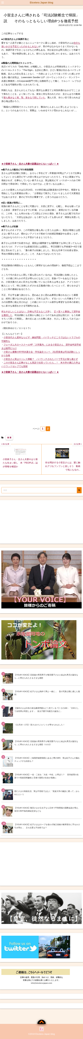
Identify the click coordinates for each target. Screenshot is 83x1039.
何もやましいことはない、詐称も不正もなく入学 (25, 311)
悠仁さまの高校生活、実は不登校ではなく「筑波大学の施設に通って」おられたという (46, 792)
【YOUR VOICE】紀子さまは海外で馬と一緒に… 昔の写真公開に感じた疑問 (47, 693)
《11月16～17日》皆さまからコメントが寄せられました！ (39, 725)
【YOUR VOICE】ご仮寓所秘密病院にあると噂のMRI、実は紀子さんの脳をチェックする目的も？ (47, 759)
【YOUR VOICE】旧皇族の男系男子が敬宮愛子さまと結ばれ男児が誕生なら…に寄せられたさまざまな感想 (46, 676)
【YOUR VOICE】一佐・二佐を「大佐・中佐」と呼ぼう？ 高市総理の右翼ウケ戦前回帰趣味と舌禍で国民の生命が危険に (46, 776)
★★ (30, 164)
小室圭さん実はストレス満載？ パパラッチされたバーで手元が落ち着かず (41, 359)
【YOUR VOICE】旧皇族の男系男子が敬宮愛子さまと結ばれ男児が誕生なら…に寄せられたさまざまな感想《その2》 (46, 743)
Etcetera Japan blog (41, 2)
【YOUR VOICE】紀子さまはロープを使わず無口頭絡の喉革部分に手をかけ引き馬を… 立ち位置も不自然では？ (47, 826)
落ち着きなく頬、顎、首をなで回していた (24, 97)
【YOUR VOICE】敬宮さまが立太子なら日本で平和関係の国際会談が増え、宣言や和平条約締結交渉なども (47, 809)
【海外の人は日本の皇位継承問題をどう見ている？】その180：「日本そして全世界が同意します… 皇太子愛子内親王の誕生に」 (46, 709)
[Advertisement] (41, 137)
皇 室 (9, 438)
